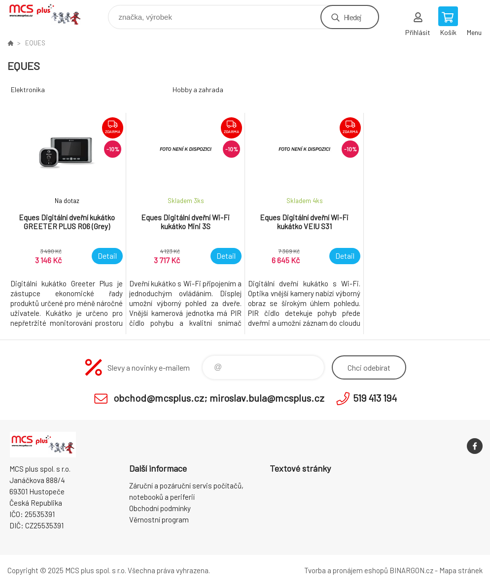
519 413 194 (375, 398)
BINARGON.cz (411, 570)
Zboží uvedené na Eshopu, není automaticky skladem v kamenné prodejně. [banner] (51, 14)
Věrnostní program (159, 519)
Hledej (352, 17)
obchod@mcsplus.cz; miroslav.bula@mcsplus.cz (218, 398)
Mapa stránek (461, 570)
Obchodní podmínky (160, 508)
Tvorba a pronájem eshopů (346, 570)
